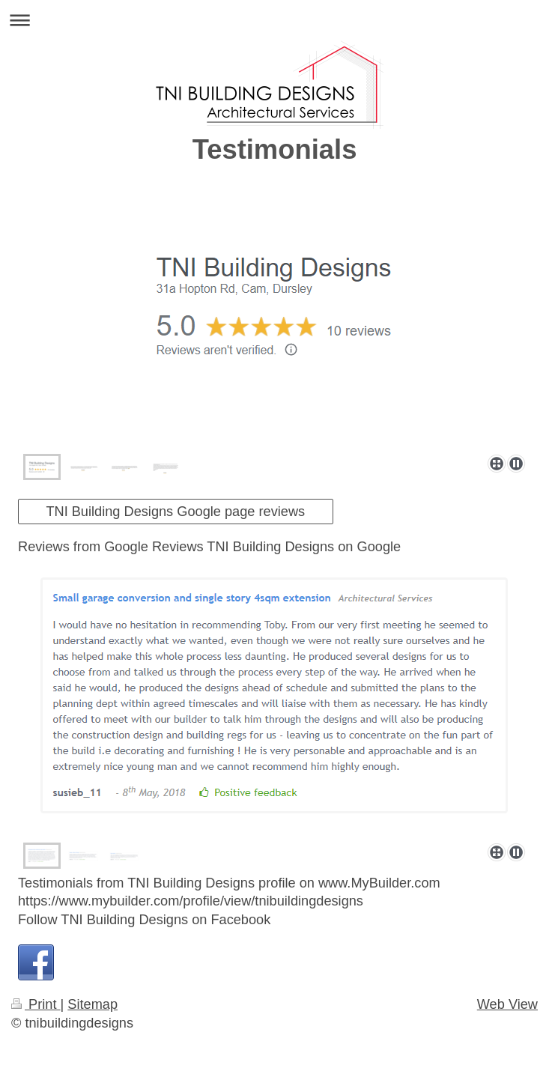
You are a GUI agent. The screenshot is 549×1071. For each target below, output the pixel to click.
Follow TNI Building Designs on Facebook (144, 919)
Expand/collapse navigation (274, 20)
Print (36, 1004)
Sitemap (92, 1004)
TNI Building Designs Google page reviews (175, 511)
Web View (507, 1004)
